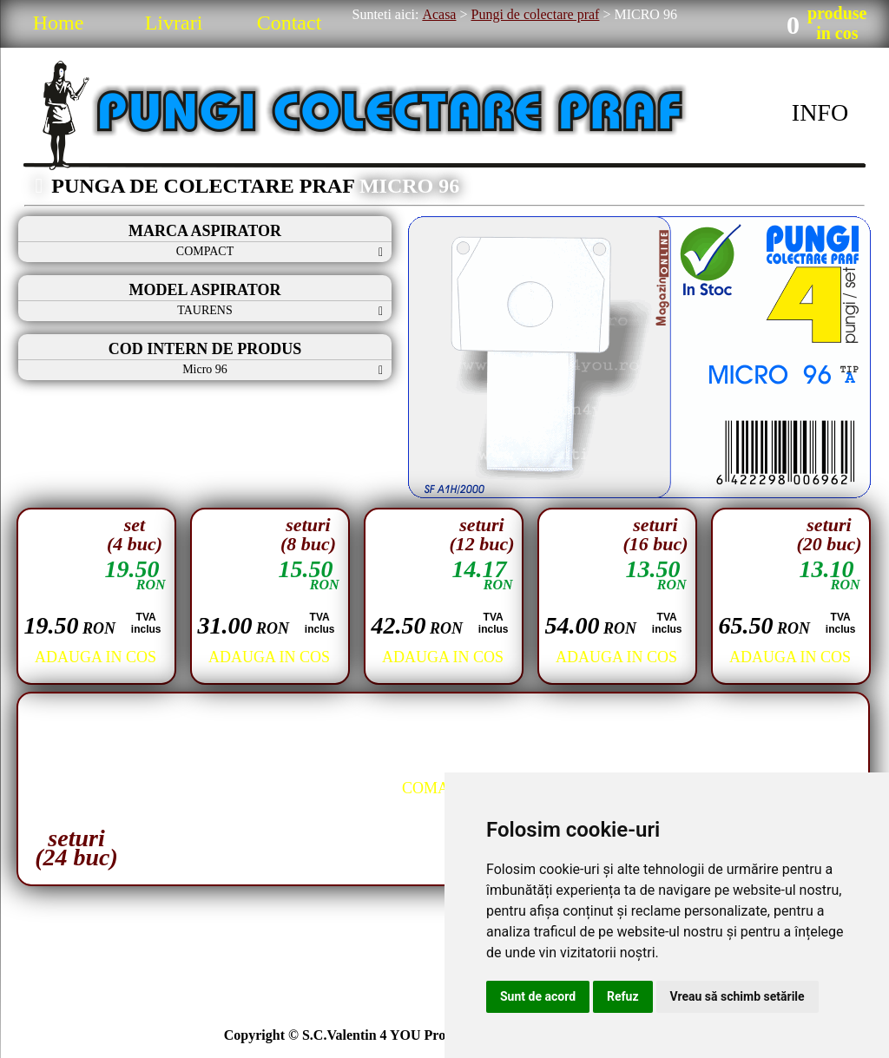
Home (58, 22)
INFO (820, 112)
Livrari (174, 22)
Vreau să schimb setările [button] (737, 996)
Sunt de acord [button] (538, 996)
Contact (289, 22)
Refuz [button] (623, 996)
